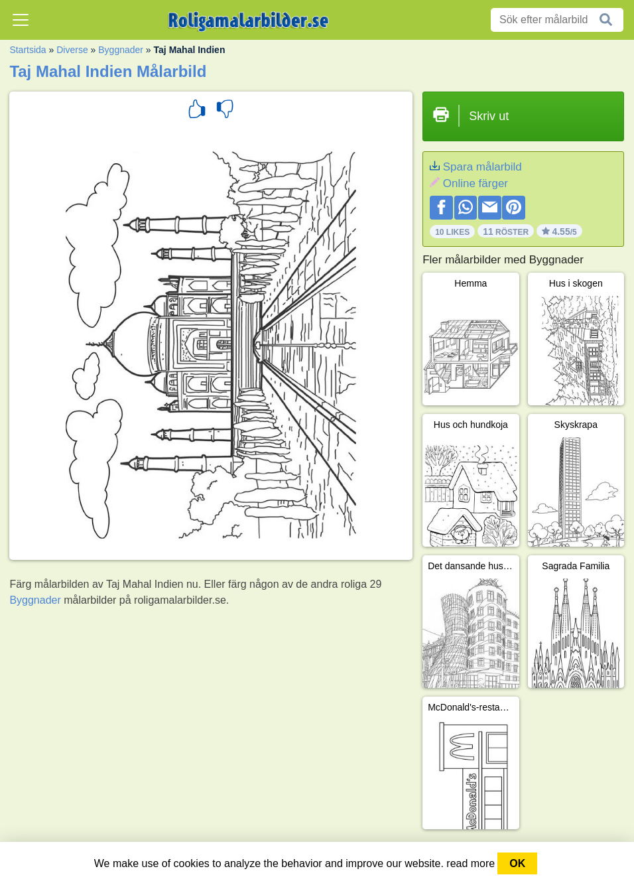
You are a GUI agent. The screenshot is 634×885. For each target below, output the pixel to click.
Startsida (27, 49)
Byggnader (120, 49)
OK (517, 863)
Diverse (72, 49)
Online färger (475, 183)
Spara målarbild (482, 167)
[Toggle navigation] (21, 20)
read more (470, 863)
